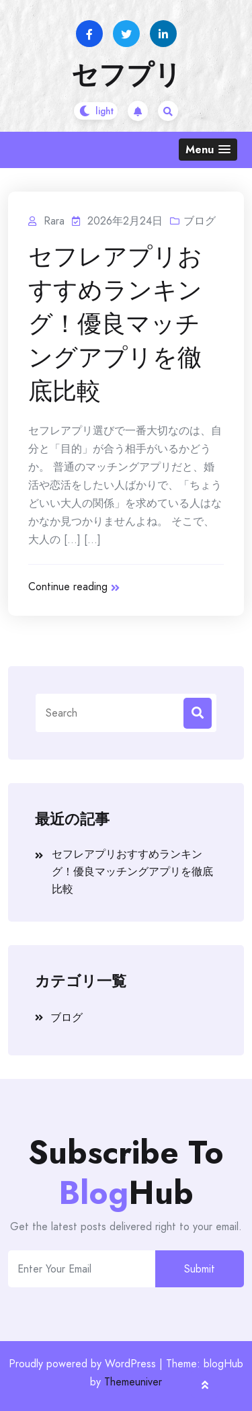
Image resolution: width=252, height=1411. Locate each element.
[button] (208, 149)
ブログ (199, 221)
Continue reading (74, 586)
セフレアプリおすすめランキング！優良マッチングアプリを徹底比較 (115, 324)
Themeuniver (133, 1381)
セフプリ (126, 74)
